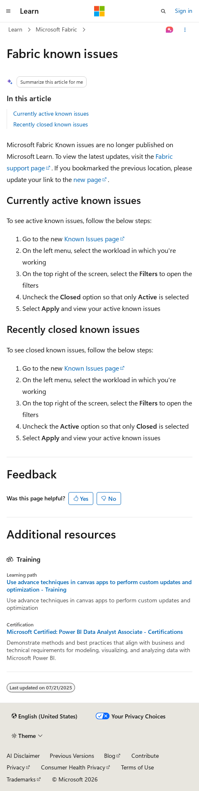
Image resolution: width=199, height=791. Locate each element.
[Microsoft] (99, 11)
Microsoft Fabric (56, 29)
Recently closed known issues (50, 124)
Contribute (145, 755)
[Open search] (163, 11)
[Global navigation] (8, 11)
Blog (109, 755)
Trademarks (21, 779)
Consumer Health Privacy (73, 767)
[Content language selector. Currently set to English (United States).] (45, 716)
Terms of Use (137, 767)
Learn (15, 29)
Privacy (16, 767)
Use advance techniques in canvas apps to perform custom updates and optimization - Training (99, 585)
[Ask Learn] (170, 29)
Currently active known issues (51, 113)
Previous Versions (72, 755)
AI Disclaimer (23, 755)
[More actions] (185, 29)
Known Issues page (91, 238)
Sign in (183, 11)
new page (87, 179)
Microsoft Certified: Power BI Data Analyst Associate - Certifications (95, 632)
